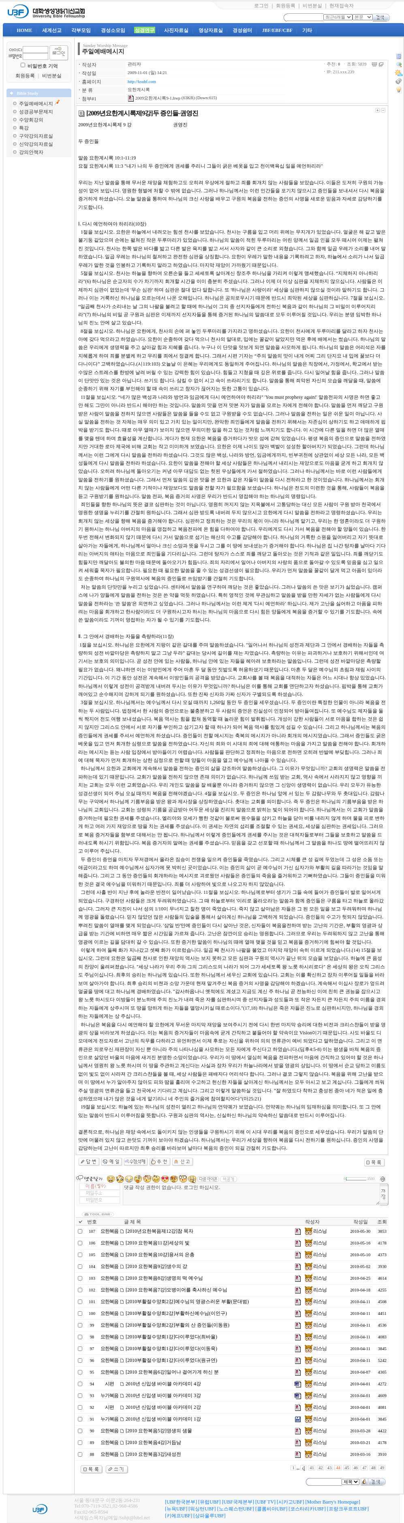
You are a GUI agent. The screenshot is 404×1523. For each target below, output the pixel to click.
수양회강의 (31, 120)
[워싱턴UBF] (202, 1509)
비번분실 (312, 6)
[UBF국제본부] (238, 1502)
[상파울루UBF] (209, 1516)
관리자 (134, 64)
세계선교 (52, 30)
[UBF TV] (265, 1502)
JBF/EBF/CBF (277, 30)
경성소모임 (113, 30)
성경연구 (144, 30)
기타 (307, 30)
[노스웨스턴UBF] (235, 1509)
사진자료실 (176, 30)
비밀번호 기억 (43, 66)
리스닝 (316, 1231)
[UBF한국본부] (181, 1502)
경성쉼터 (242, 30)
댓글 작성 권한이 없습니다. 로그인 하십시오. (251, 1194)
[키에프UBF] (178, 1516)
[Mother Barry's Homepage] (332, 1502)
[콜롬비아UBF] (271, 1509)
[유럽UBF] (209, 1502)
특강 (24, 128)
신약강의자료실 (36, 144)
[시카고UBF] (290, 1502)
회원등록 (285, 6)
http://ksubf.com (142, 81)
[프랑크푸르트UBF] (348, 1509)
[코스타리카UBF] (307, 1509)
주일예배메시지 (36, 103)
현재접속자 (341, 6)
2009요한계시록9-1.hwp (154, 98)
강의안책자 (31, 152)
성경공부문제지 (36, 112)
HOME (24, 30)
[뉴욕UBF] (176, 1509)
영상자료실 (211, 30)
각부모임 (81, 30)
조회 (382, 1222)
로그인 (261, 6)
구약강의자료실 (36, 136)
